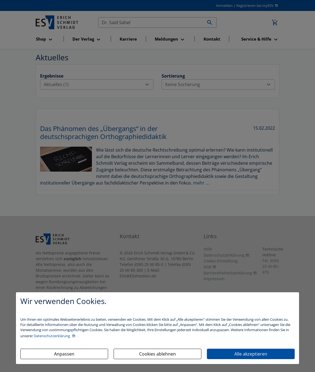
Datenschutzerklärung (52, 335)
